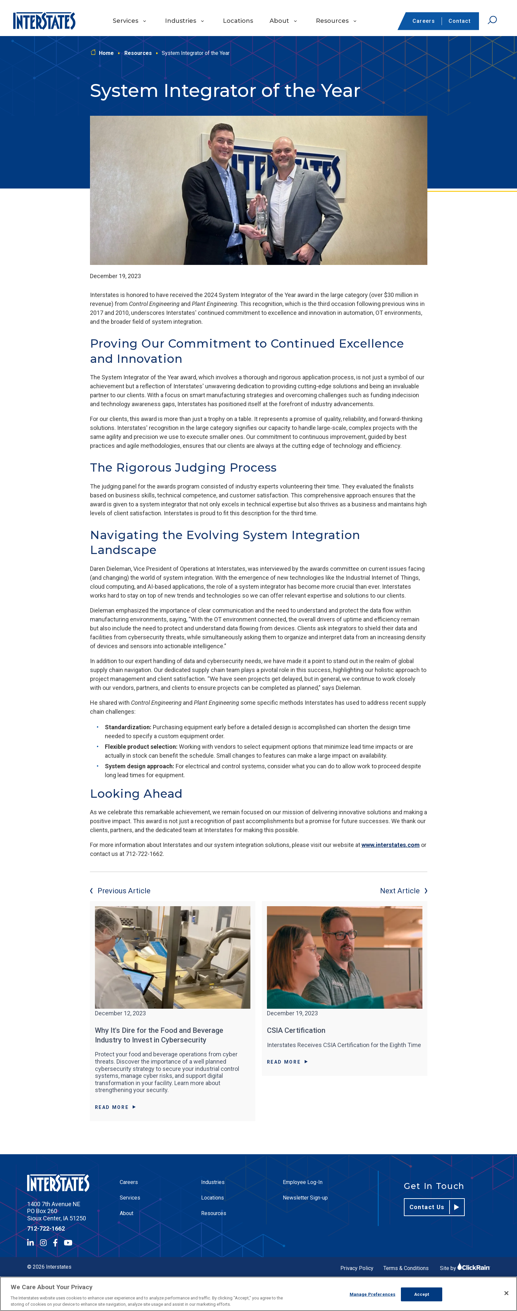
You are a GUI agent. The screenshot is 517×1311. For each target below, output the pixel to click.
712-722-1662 (46, 1228)
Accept (421, 1294)
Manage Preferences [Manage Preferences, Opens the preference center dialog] (372, 1294)
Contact (460, 21)
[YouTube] (68, 1243)
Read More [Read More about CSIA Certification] (287, 1062)
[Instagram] (43, 1243)
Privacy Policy (356, 1268)
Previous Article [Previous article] (120, 891)
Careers (423, 21)
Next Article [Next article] (403, 891)
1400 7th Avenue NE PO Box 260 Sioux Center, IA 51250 (56, 1211)
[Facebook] (55, 1243)
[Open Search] (492, 20)
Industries (180, 20)
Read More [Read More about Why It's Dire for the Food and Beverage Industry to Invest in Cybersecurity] (115, 1107)
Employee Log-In (303, 1182)
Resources (332, 20)
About (279, 20)
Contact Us (434, 1207)
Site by (465, 1268)
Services (125, 20)
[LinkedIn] (30, 1243)
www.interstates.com (391, 844)
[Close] (506, 1293)
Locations (238, 20)
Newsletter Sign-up (305, 1198)
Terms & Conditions (406, 1268)
